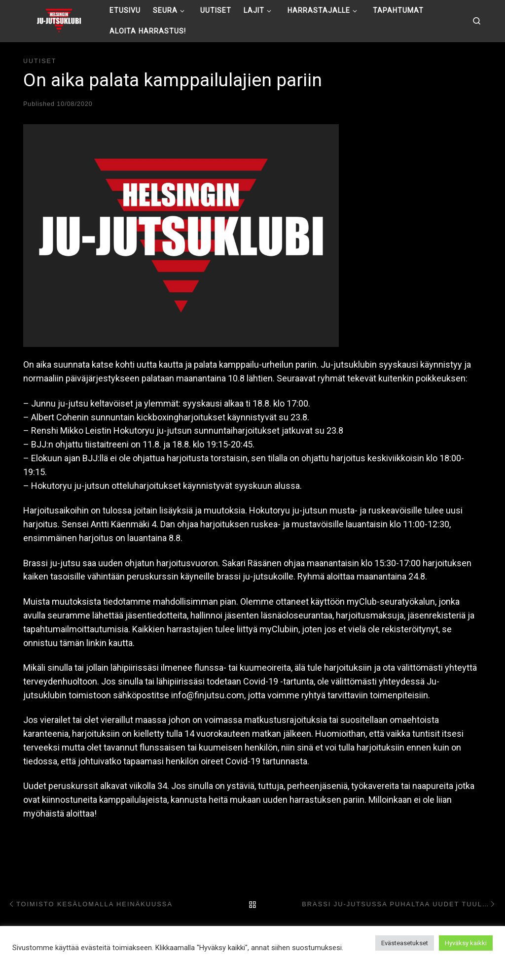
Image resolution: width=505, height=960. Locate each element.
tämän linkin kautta (96, 643)
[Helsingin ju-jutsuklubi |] (59, 19)
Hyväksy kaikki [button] (466, 943)
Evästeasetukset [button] (404, 943)
